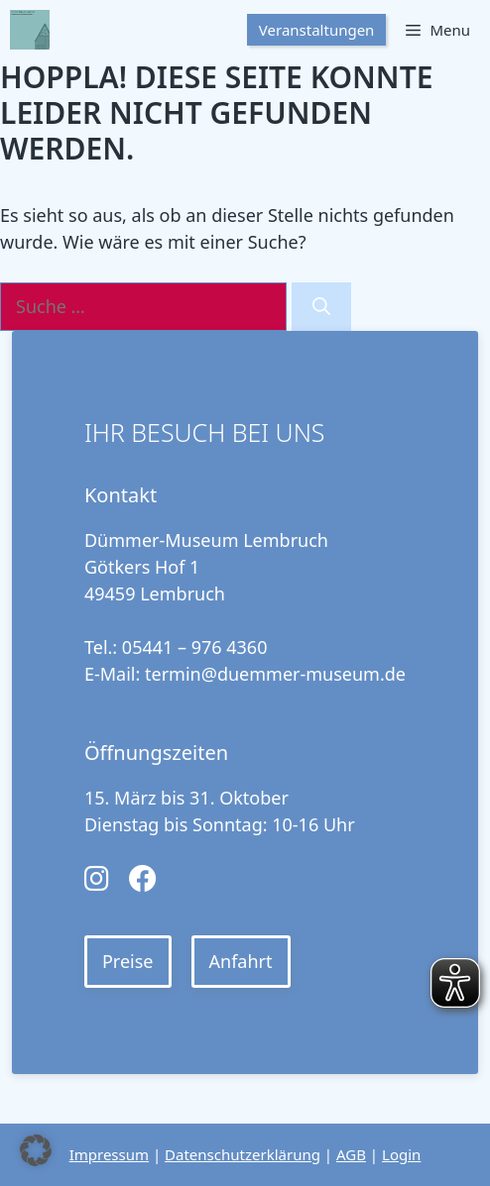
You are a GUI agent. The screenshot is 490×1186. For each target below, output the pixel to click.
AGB (351, 1154)
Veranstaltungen (317, 30)
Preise (128, 961)
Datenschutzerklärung (242, 1154)
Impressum (109, 1154)
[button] (35, 1150)
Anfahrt (241, 961)
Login (401, 1154)
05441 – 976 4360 (195, 647)
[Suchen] (321, 306)
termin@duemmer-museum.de (275, 674)
